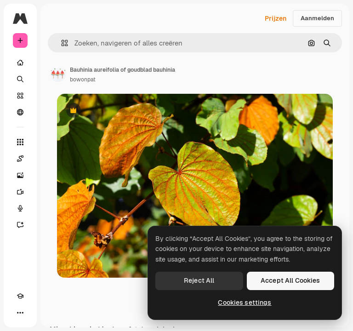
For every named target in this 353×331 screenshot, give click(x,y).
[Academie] (20, 296)
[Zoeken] (20, 79)
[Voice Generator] (20, 208)
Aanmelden (317, 18)
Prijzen (275, 18)
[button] (61, 43)
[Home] (20, 62)
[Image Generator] (20, 175)
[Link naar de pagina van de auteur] (58, 73)
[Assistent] (20, 224)
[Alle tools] (20, 142)
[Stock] (20, 95)
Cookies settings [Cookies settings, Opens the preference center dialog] (244, 302)
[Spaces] (20, 158)
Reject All (199, 280)
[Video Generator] (20, 191)
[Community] (20, 112)
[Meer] (20, 312)
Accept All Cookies (290, 280)
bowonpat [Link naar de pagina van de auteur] (83, 79)
